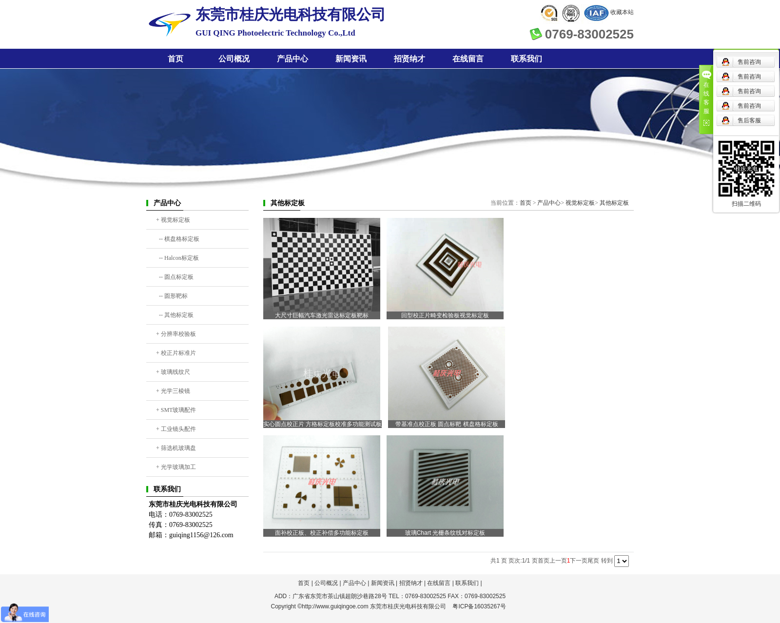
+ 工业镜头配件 (176, 429)
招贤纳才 (409, 59)
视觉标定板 (580, 202)
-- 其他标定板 (175, 315)
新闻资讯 (351, 59)
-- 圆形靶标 (172, 295)
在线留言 (468, 59)
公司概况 (234, 59)
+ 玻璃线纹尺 (173, 372)
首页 (175, 59)
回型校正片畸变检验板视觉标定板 (445, 315)
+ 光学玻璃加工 (176, 467)
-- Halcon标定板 (177, 257)
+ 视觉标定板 (173, 219)
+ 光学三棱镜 (173, 391)
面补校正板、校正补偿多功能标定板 (322, 532)
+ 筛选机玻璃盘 (176, 448)
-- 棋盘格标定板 (177, 238)
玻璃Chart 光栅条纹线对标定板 (445, 532)
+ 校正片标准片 (176, 353)
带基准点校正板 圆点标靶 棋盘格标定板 (446, 424)
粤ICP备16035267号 (479, 606)
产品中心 (292, 59)
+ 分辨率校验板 (176, 334)
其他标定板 (614, 202)
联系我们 (526, 59)
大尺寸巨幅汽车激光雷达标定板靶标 (322, 315)
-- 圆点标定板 (175, 276)
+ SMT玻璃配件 (176, 410)
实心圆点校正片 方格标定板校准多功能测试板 (322, 424)
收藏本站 (622, 12)
